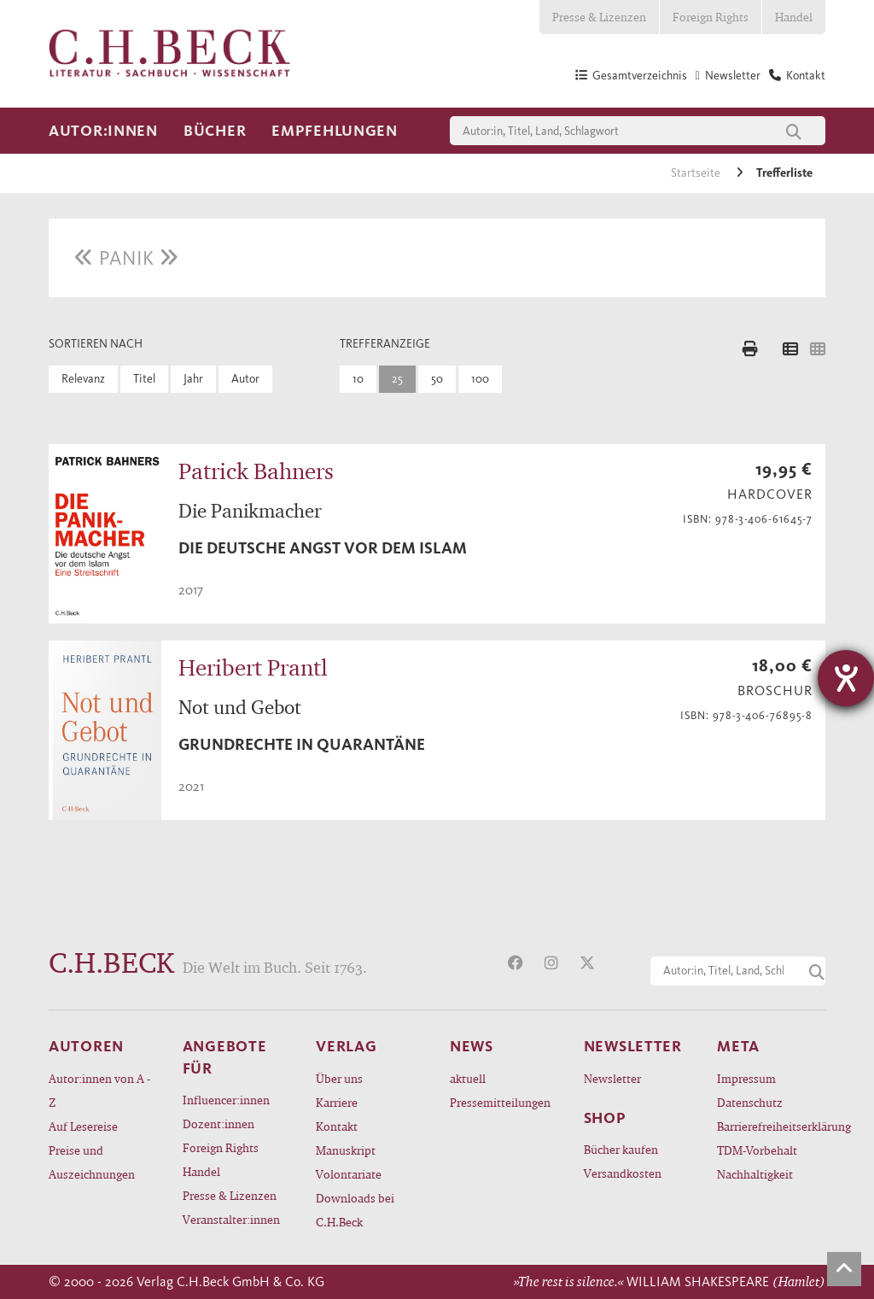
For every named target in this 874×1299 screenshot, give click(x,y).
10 (358, 379)
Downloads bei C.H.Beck (355, 1210)
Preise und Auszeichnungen (92, 1162)
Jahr (193, 379)
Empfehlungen (334, 130)
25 (397, 379)
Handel (794, 16)
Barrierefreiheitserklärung (771, 1126)
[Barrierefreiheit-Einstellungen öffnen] (846, 678)
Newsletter (612, 1078)
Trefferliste (784, 173)
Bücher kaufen (621, 1149)
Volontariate (349, 1174)
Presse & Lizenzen (599, 16)
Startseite (697, 173)
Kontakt (337, 1126)
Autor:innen (103, 130)
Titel (144, 379)
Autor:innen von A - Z (99, 1090)
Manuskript (346, 1150)
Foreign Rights (711, 16)
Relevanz (83, 379)
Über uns (339, 1078)
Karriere (337, 1102)
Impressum (746, 1078)
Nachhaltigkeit (755, 1174)
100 (480, 379)
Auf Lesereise (83, 1126)
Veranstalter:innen (231, 1219)
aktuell (468, 1078)
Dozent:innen (218, 1123)
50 (437, 379)
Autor (245, 379)
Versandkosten (622, 1173)
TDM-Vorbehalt (757, 1150)
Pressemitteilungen (500, 1102)
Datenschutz (750, 1102)
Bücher (215, 130)
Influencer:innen (226, 1099)
